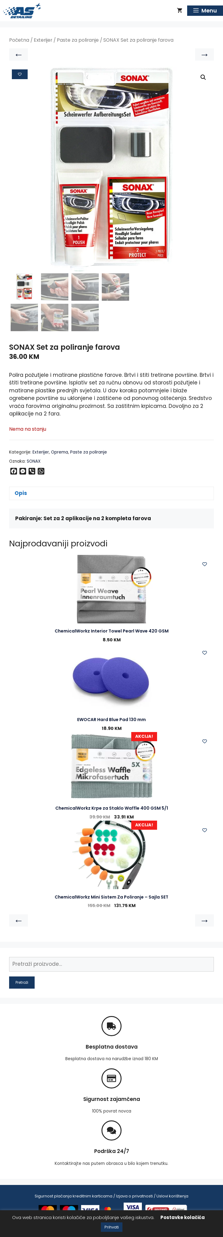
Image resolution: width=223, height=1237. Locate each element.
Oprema (59, 452)
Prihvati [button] (112, 1227)
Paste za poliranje (78, 40)
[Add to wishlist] (20, 74)
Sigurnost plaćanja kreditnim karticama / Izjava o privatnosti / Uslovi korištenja (111, 1196)
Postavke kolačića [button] (182, 1217)
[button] (203, 77)
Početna (19, 40)
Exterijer (43, 40)
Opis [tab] (21, 493)
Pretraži (21, 982)
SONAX (33, 461)
